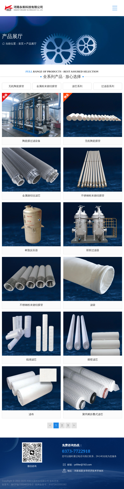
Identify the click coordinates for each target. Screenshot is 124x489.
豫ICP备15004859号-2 (22, 484)
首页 (21, 43)
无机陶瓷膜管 (16, 86)
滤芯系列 (77, 86)
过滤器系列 (107, 86)
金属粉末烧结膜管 (46, 86)
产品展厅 (31, 43)
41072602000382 (58, 484)
